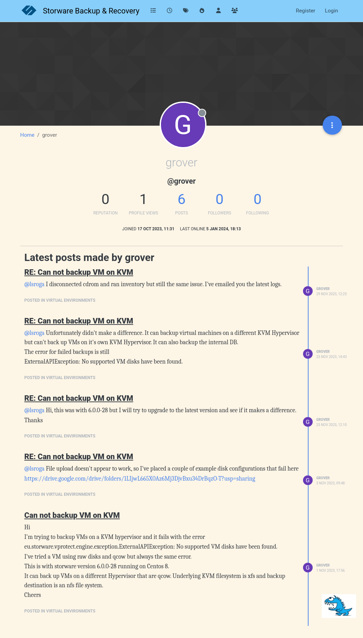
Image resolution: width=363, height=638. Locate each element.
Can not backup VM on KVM (72, 515)
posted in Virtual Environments (59, 300)
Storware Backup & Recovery (91, 11)
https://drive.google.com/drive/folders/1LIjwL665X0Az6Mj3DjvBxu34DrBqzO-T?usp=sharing (139, 478)
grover (323, 289)
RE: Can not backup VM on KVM (78, 272)
